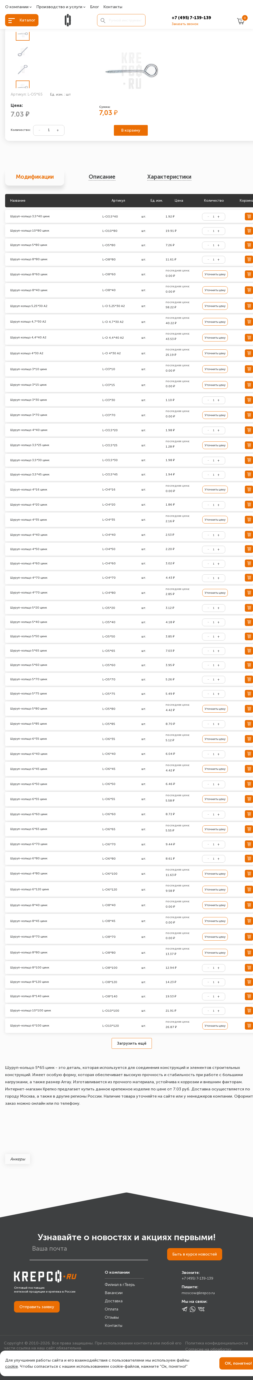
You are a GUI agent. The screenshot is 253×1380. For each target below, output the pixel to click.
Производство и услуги (59, 7)
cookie (11, 1366)
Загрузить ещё (132, 1043)
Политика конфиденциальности (216, 1343)
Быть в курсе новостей (194, 1254)
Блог (94, 7)
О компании (17, 7)
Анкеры (17, 1159)
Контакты (112, 7)
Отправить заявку (36, 1306)
